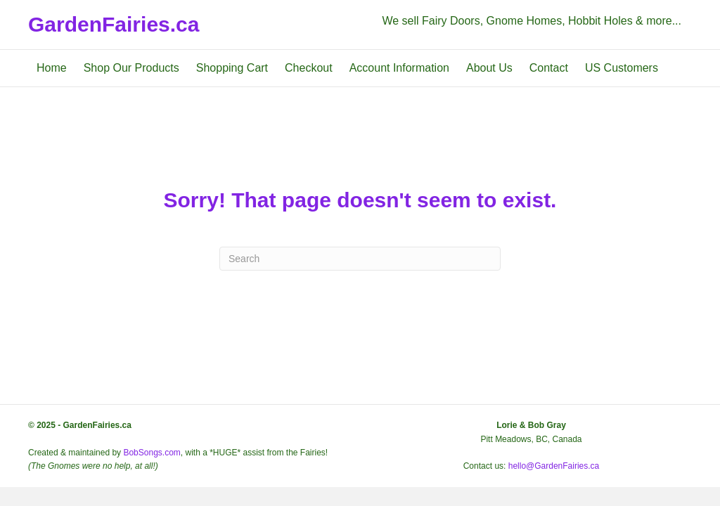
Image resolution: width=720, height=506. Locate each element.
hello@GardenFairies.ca (554, 466)
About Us (489, 68)
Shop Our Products (131, 68)
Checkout (309, 68)
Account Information (399, 68)
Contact (548, 68)
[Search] (360, 259)
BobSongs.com (151, 453)
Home (52, 68)
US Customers (621, 68)
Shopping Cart (232, 68)
